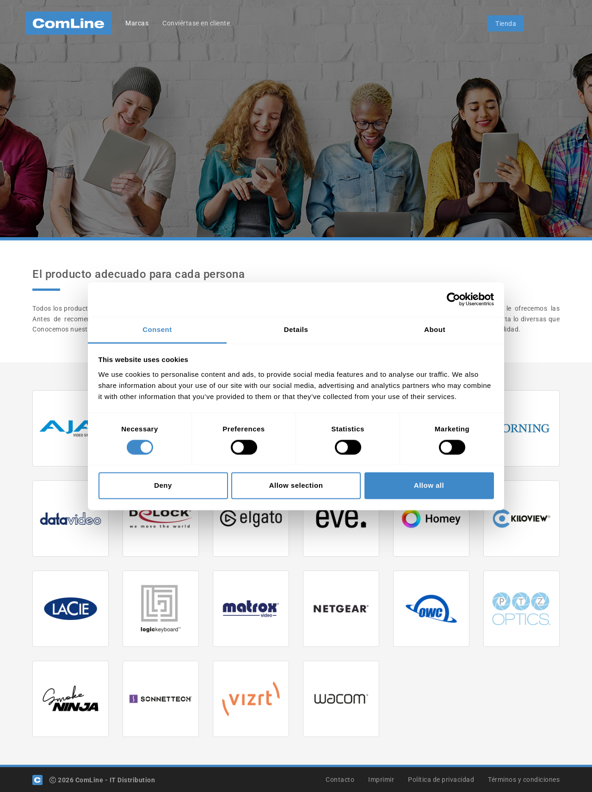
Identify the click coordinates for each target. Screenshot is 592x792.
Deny (163, 486)
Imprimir (381, 779)
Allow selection (296, 486)
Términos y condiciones (524, 779)
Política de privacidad (441, 779)
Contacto (340, 779)
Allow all (429, 486)
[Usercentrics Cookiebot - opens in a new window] (453, 299)
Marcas (136, 23)
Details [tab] (296, 329)
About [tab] (434, 329)
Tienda (505, 23)
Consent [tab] (157, 329)
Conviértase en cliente (196, 23)
